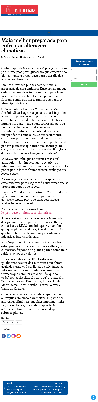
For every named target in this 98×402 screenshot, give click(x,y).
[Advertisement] (69, 23)
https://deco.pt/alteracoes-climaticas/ (26, 212)
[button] (49, 33)
